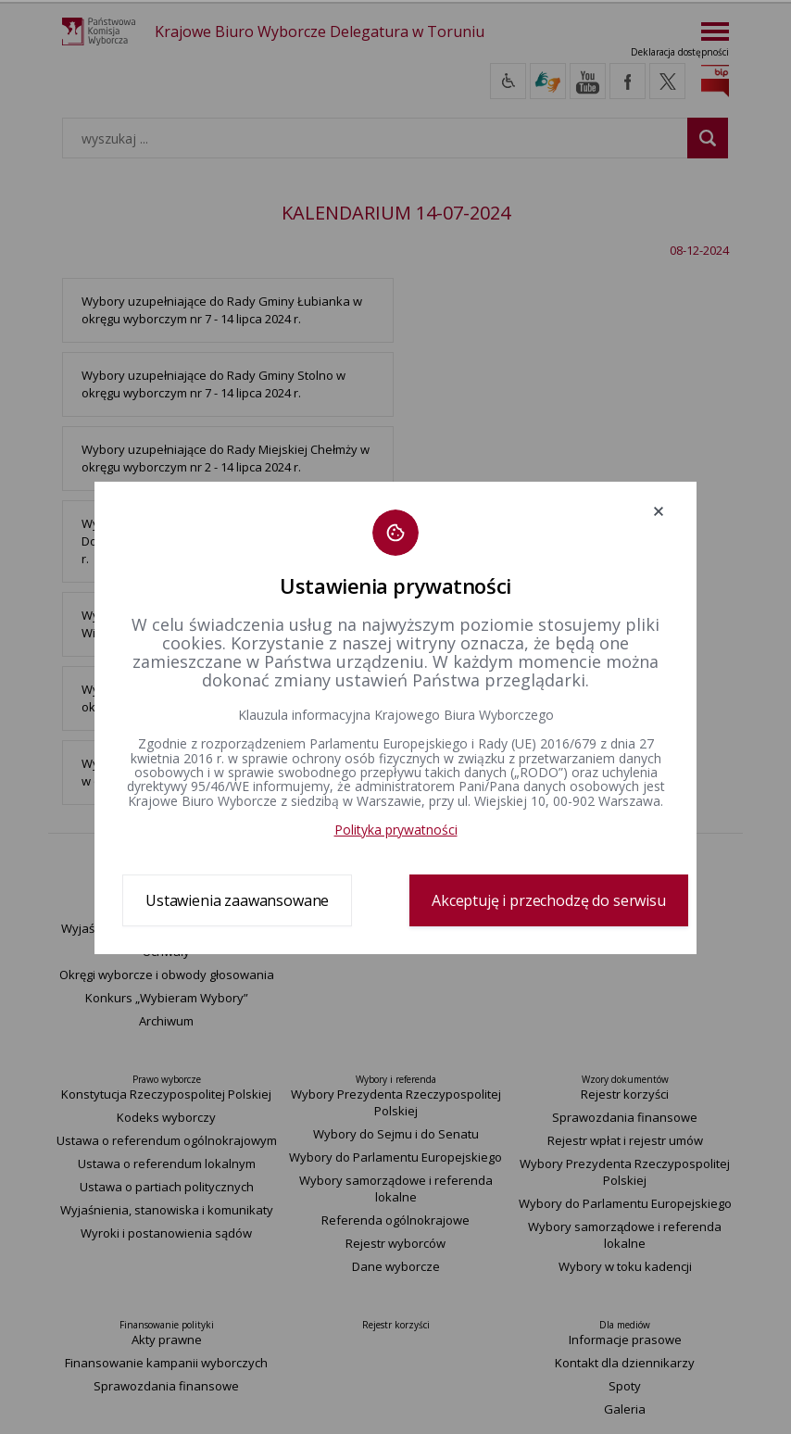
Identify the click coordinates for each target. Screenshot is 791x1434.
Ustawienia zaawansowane (237, 900)
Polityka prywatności (396, 829)
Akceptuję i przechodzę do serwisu (549, 900)
